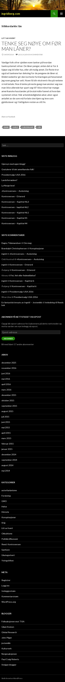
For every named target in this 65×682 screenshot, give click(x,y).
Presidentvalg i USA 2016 (13, 174)
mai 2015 (6, 427)
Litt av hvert (8, 38)
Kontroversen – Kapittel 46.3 (15, 201)
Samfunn (6, 549)
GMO (4, 501)
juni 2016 (6, 373)
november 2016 (9, 368)
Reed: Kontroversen (11, 544)
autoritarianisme (9, 490)
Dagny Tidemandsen (11, 243)
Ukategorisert (8, 555)
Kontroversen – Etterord (13, 196)
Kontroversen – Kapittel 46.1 (15, 212)
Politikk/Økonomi (10, 539)
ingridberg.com (11, 13)
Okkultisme (7, 533)
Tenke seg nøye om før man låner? (31, 46)
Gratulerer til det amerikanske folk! (18, 169)
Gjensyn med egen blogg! (14, 164)
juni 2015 (6, 422)
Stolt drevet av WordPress (12, 678)
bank (6, 127)
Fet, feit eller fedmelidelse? (23, 275)
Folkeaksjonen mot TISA (13, 621)
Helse (4, 506)
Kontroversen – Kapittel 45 (14, 218)
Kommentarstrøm (10, 596)
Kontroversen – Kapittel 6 (21, 281)
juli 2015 (5, 416)
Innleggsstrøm (8, 591)
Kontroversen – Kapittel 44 (14, 223)
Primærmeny (61, 13)
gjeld (15, 127)
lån (39, 127)
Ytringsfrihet (8, 560)
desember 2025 (9, 362)
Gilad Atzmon (8, 627)
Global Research (9, 632)
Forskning (6, 495)
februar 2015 (8, 443)
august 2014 (7, 465)
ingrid (4, 254)
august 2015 (7, 411)
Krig (3, 522)
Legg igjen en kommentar (30, 54)
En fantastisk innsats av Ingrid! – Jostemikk (22, 302)
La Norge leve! (8, 185)
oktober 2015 (8, 400)
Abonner (8, 338)
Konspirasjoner (37, 248)
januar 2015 (7, 449)
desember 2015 (9, 395)
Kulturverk (7, 648)
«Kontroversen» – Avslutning (15, 191)
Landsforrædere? (9, 180)
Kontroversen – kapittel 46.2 (15, 207)
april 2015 (6, 433)
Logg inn (5, 585)
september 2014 (9, 460)
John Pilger (7, 637)
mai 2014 (6, 470)
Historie (5, 512)
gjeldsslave (27, 127)
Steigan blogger (9, 664)
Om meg (28, 243)
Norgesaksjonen (9, 654)
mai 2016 (6, 379)
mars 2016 (6, 389)
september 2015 (9, 406)
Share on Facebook (8, 117)
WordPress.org (9, 602)
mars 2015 (6, 438)
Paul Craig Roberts (10, 659)
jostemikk (6, 643)
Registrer (6, 580)
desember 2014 (9, 454)
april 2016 (6, 384)
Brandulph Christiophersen (14, 248)
